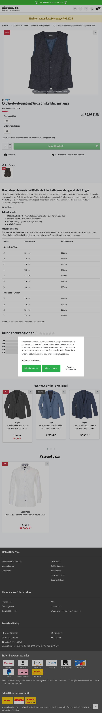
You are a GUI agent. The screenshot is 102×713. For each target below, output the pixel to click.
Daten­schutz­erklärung (38, 354)
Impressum (63, 354)
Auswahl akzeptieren (71, 368)
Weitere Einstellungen (31, 360)
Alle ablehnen (51, 368)
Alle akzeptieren (31, 368)
